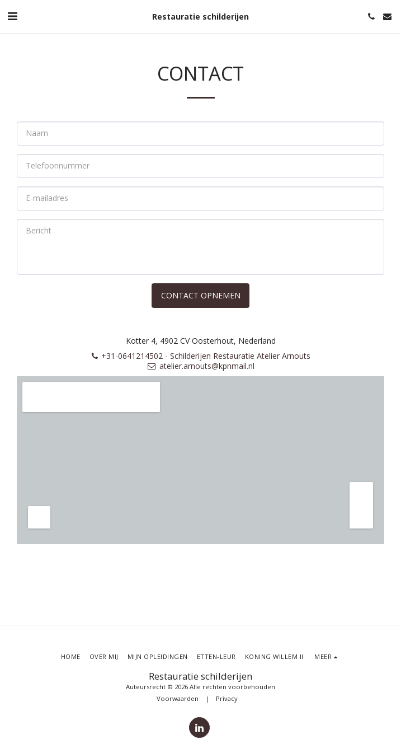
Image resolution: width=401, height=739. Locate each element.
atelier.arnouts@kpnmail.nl (200, 366)
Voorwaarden (178, 698)
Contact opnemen (200, 295)
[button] (12, 15)
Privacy (227, 698)
